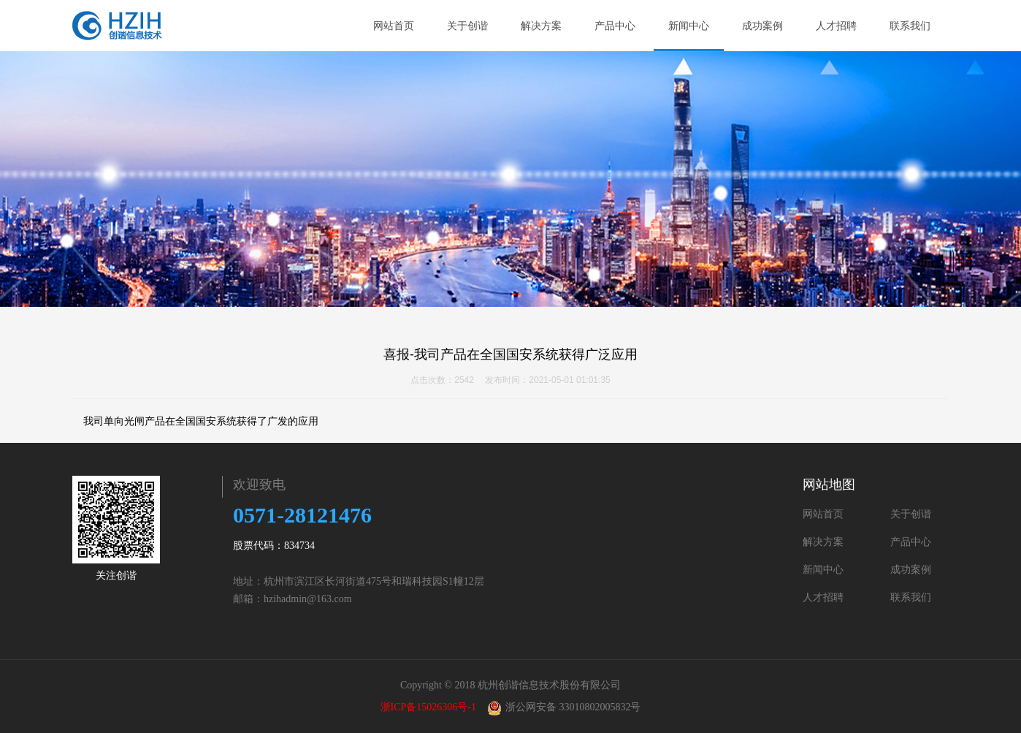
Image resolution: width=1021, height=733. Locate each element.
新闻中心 (688, 25)
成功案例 (762, 25)
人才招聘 (836, 25)
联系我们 (910, 25)
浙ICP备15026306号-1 (428, 707)
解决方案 (547, 26)
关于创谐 (473, 26)
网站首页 (393, 25)
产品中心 (614, 25)
